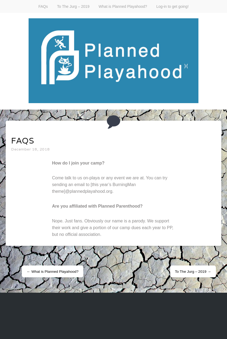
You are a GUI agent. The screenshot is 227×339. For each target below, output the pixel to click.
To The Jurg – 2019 (73, 6)
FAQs (43, 6)
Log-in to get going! (172, 6)
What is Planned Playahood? (123, 6)
